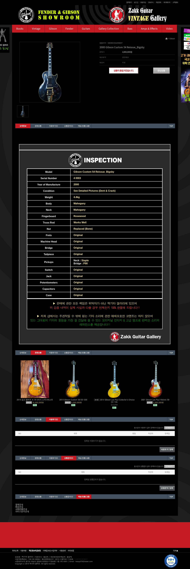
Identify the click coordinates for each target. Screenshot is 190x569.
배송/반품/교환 (84, 126)
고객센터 (175, 2)
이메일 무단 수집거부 (50, 550)
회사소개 (15, 550)
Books (19, 28)
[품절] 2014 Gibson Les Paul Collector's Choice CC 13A (114, 400)
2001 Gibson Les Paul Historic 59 (155, 399)
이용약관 (23, 550)
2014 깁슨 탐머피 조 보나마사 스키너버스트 (35, 399)
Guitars (86, 28)
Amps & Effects (149, 28)
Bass (129, 28)
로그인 (136, 2)
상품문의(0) (68, 126)
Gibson (53, 28)
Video (169, 28)
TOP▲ (175, 550)
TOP (171, 126)
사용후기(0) (53, 126)
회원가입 (143, 2)
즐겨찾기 (129, 2)
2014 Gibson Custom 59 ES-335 (73, 399)
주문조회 (158, 2)
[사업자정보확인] (81, 559)
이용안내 (62, 550)
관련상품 (38, 126)
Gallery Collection (109, 28)
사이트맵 (71, 550)
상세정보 (23, 126)
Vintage (36, 28)
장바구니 (151, 2)
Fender (69, 28)
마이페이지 (166, 2)
